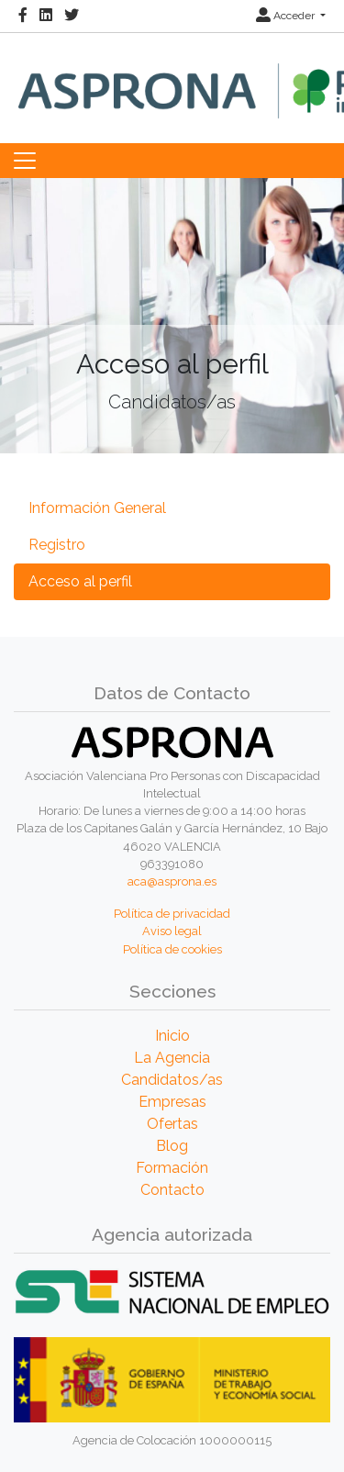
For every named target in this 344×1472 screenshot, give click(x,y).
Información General (97, 508)
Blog (172, 1145)
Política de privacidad (172, 913)
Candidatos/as (172, 1079)
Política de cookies (172, 949)
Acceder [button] (286, 15)
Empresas (172, 1101)
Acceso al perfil (80, 581)
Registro (56, 544)
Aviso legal (172, 931)
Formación (172, 1167)
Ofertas (172, 1123)
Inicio (172, 1035)
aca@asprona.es (172, 881)
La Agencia (172, 1057)
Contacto (172, 1190)
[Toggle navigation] (25, 160)
